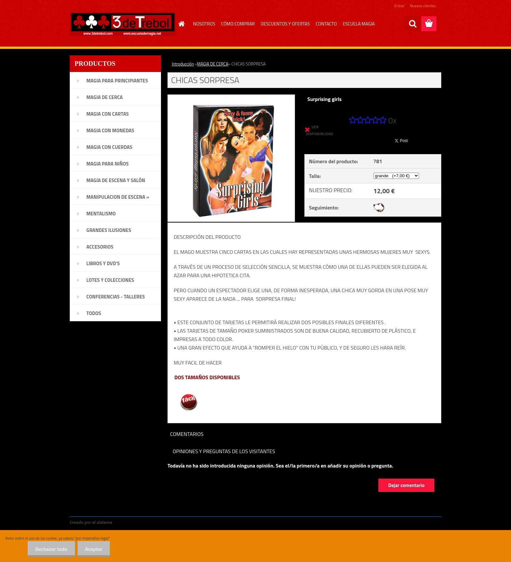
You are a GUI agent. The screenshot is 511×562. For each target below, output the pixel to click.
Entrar (399, 6)
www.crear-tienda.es (135, 522)
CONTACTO (326, 23)
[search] (412, 23)
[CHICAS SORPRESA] (231, 97)
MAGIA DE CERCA (212, 64)
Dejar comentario (406, 485)
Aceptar (93, 549)
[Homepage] (181, 23)
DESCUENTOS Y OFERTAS (285, 23)
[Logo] (123, 24)
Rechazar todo (49, 549)
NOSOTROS (204, 23)
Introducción (183, 64)
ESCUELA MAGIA (359, 23)
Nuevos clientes (423, 6)
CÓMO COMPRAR (238, 23)
